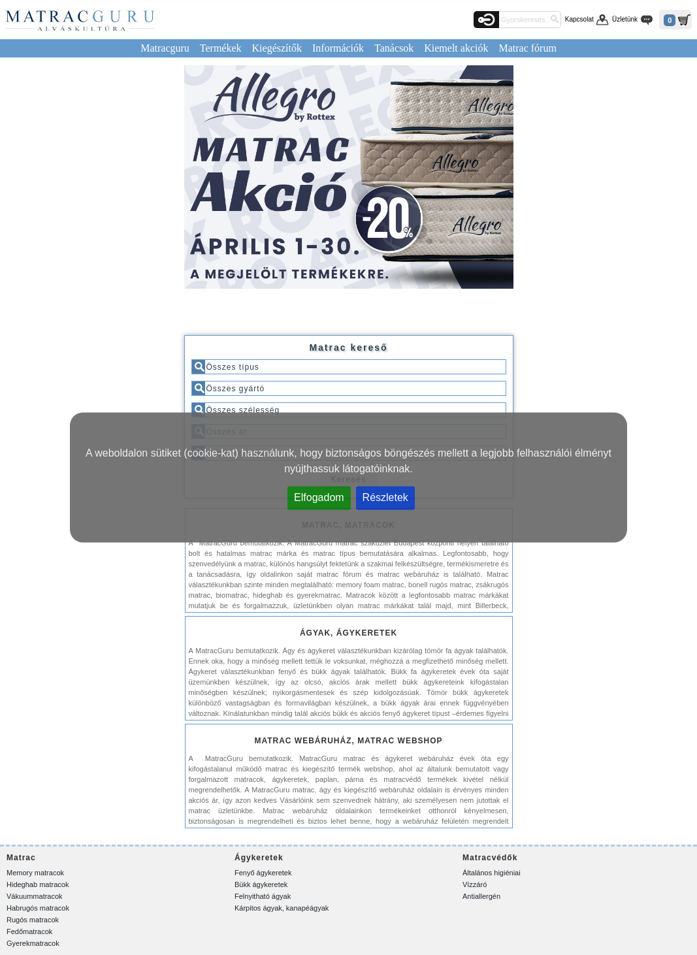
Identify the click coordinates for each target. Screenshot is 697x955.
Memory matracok (35, 873)
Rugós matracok (33, 920)
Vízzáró (474, 884)
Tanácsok (393, 48)
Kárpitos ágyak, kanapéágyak (282, 908)
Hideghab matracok (38, 884)
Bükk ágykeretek (261, 884)
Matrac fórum (527, 48)
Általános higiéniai (491, 873)
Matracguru (164, 48)
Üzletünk (625, 19)
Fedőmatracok (29, 931)
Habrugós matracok (38, 908)
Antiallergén (481, 896)
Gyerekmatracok (33, 943)
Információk (338, 48)
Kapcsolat (579, 19)
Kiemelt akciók (456, 48)
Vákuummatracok (35, 896)
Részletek (385, 497)
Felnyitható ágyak (263, 896)
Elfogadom (319, 497)
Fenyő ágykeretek (263, 873)
